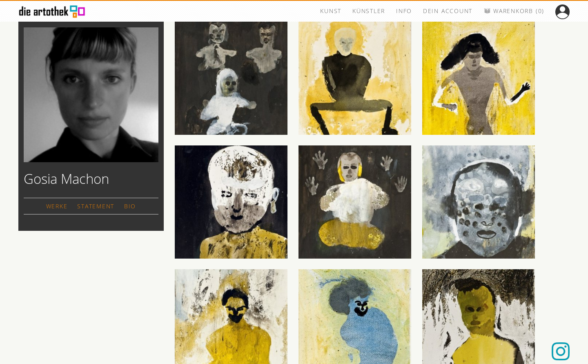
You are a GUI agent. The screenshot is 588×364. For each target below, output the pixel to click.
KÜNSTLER (368, 11)
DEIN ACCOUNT (447, 11)
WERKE (57, 206)
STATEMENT (95, 206)
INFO (404, 11)
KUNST (330, 11)
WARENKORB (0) (513, 11)
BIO (130, 206)
